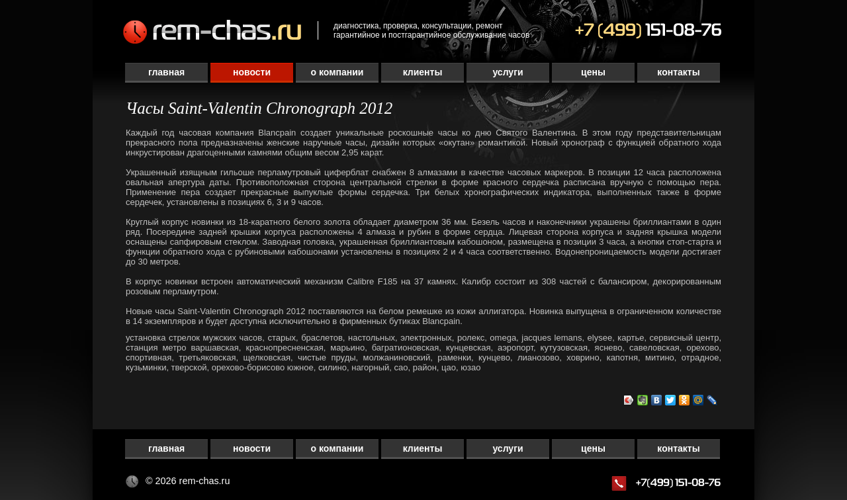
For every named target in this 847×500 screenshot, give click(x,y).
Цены (593, 72)
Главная (166, 72)
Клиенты (423, 72)
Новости (252, 72)
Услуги (507, 72)
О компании (337, 72)
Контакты (678, 72)
